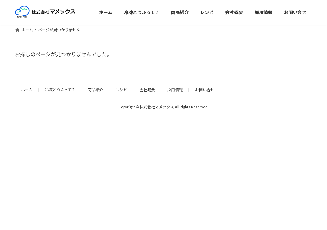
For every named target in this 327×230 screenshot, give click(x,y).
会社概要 (147, 90)
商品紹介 (95, 90)
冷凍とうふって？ (60, 90)
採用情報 (175, 90)
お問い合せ (204, 90)
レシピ (121, 90)
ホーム (27, 90)
